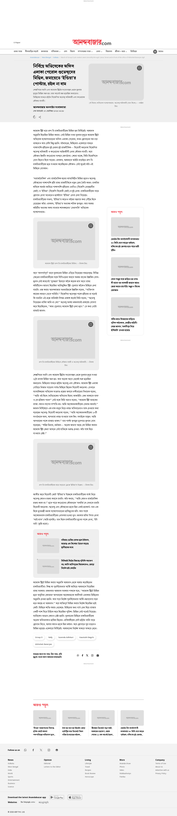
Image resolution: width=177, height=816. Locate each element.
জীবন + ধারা (121, 51)
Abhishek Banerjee (43, 644)
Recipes (88, 770)
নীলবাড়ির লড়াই (31, 51)
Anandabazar (35, 57)
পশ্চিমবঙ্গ (56, 51)
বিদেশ (72, 51)
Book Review (90, 773)
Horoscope (89, 777)
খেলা (99, 51)
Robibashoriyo (125, 773)
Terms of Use (160, 763)
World (10, 773)
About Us (159, 767)
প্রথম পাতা (18, 51)
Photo (122, 767)
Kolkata (56, 57)
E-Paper (17, 42)
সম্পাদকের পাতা (85, 51)
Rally (50, 637)
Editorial (47, 763)
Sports (10, 777)
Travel (87, 767)
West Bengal (46, 57)
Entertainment (14, 780)
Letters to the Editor (52, 767)
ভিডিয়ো (133, 51)
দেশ (65, 51)
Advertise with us (162, 770)
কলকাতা (44, 51)
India (10, 770)
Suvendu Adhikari (66, 637)
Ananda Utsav (125, 763)
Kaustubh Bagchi (86, 637)
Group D (39, 637)
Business (11, 783)
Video (122, 770)
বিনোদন (109, 51)
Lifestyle (88, 763)
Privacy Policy (160, 773)
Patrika (122, 777)
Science (11, 786)
